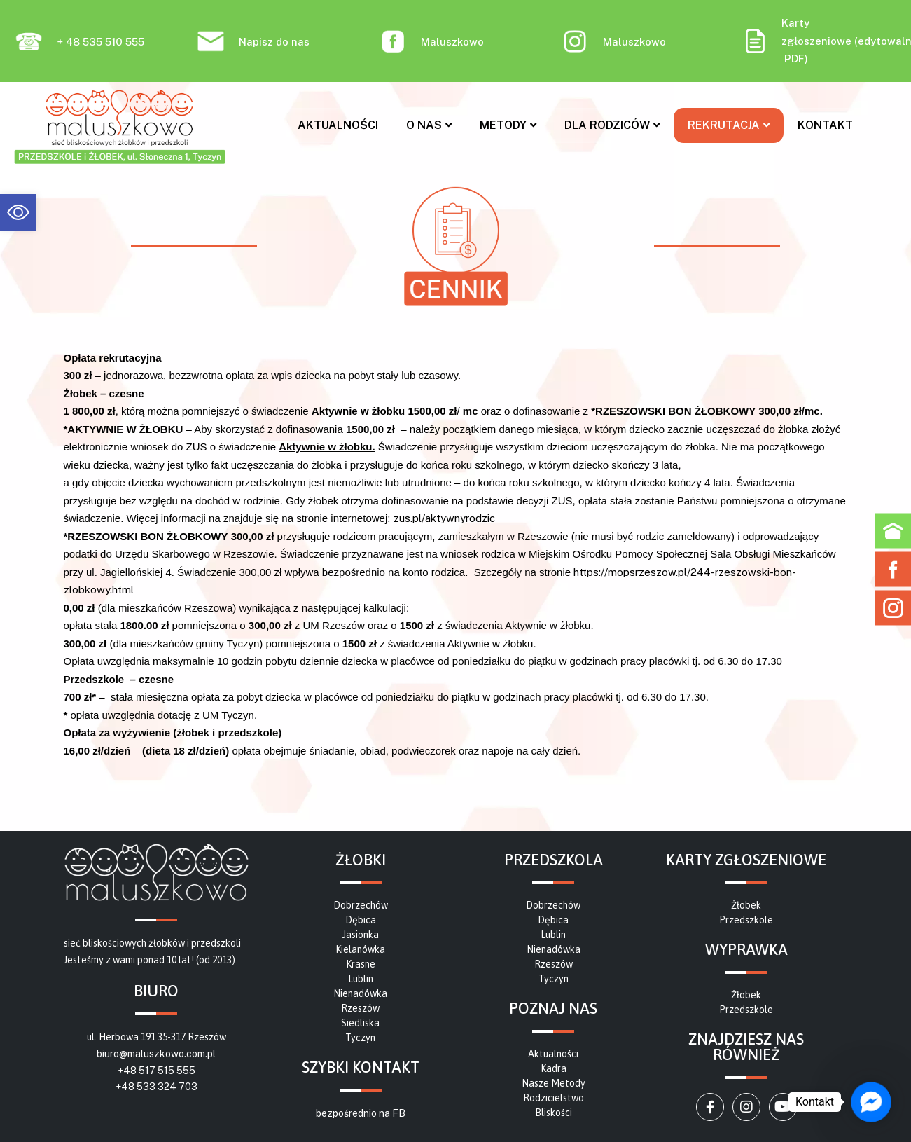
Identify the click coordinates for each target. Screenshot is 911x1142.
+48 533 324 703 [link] (156, 1086)
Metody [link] (508, 125)
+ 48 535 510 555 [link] (100, 42)
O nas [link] (429, 125)
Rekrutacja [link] (729, 125)
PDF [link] (794, 58)
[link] (18, 212)
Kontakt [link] (825, 125)
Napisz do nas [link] (274, 42)
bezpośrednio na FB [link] (360, 1113)
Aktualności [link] (338, 125)
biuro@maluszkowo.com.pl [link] (156, 1053)
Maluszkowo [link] (452, 42)
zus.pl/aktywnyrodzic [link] (444, 518)
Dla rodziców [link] (612, 125)
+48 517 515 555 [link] (156, 1070)
